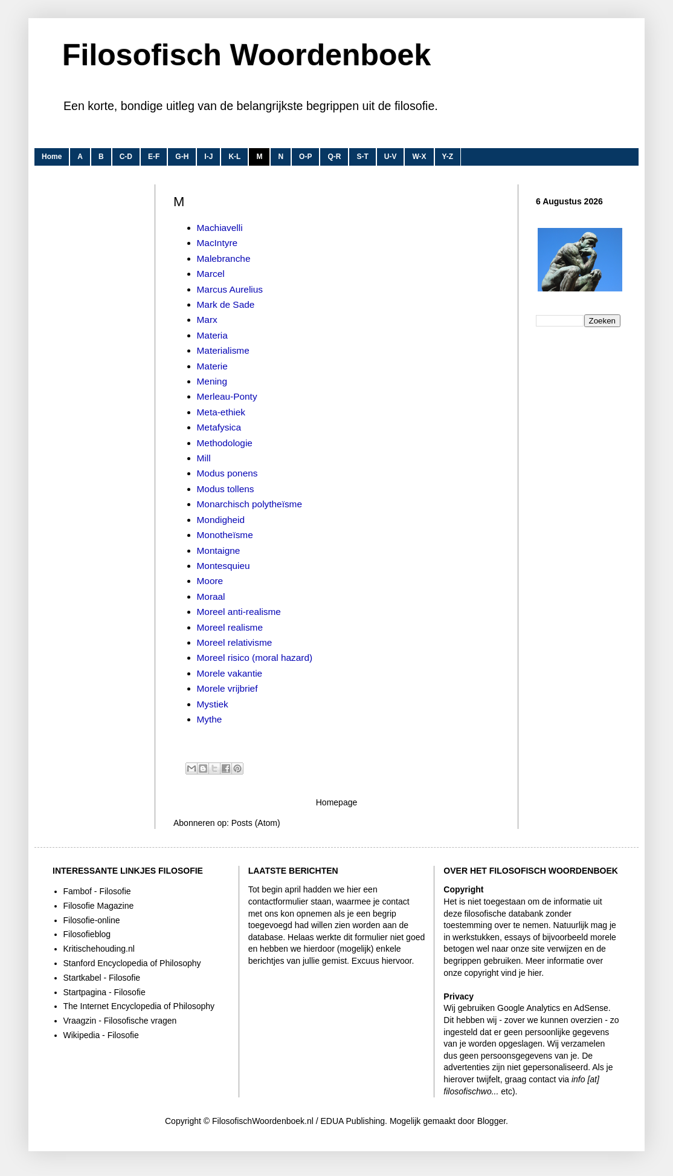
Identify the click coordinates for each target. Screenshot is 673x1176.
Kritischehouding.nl (99, 948)
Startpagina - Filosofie (104, 992)
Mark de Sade (226, 304)
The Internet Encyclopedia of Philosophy (139, 1006)
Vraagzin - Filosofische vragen (120, 1020)
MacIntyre (217, 243)
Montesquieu (223, 565)
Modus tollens (225, 489)
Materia (212, 335)
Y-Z (448, 156)
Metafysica (219, 427)
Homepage (337, 802)
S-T (362, 156)
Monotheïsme (225, 535)
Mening (212, 381)
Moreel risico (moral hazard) (255, 657)
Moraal (211, 596)
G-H (181, 156)
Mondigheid (221, 520)
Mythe (209, 719)
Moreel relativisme (234, 642)
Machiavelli (220, 228)
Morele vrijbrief (227, 688)
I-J (208, 156)
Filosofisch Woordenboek (246, 55)
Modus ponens (227, 473)
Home (52, 156)
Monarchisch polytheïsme (250, 504)
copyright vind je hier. (504, 973)
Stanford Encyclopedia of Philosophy (132, 963)
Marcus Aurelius (230, 289)
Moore (210, 581)
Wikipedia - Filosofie (101, 1035)
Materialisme (223, 350)
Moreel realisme (230, 627)
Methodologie (225, 443)
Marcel (211, 273)
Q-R (334, 156)
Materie (212, 366)
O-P (305, 156)
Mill (204, 458)
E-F (153, 156)
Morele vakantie (230, 673)
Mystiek (212, 704)
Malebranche (224, 258)
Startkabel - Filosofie (102, 978)
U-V (390, 156)
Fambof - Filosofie (97, 891)
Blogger (491, 1121)
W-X (419, 156)
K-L (234, 156)
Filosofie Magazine (98, 906)
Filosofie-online (91, 920)
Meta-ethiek (221, 412)
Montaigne (218, 550)
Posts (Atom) (255, 823)
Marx (207, 319)
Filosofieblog (87, 934)
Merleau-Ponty (227, 396)
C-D (126, 156)
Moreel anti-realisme (239, 611)
